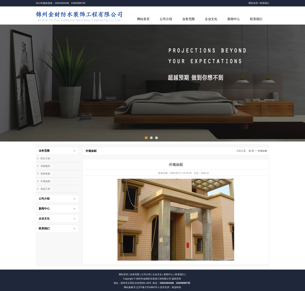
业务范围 (188, 19)
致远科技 (176, 287)
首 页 (251, 150)
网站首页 (253, 3)
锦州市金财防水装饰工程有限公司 (153, 278)
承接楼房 (45, 166)
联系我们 (264, 3)
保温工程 (45, 189)
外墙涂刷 (45, 181)
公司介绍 (166, 19)
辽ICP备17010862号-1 (148, 287)
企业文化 (211, 19)
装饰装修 (45, 173)
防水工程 (45, 158)
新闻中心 (233, 19)
